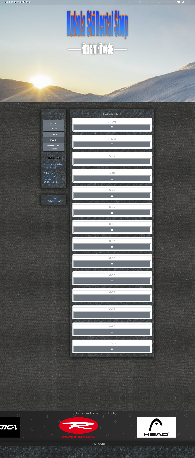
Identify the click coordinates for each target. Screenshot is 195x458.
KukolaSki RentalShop (17, 2)
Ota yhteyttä (163, 2)
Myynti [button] (53, 151)
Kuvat (131, 2)
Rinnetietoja (145, 2)
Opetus (53, 145)
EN (188, 2)
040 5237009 (53, 205)
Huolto (54, 139)
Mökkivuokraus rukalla (54, 159)
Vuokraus (53, 134)
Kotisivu (120, 2)
